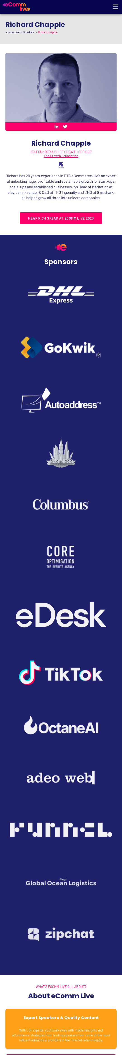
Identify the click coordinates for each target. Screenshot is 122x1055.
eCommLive (12, 32)
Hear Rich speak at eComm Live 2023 (61, 218)
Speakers (28, 32)
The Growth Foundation (61, 156)
